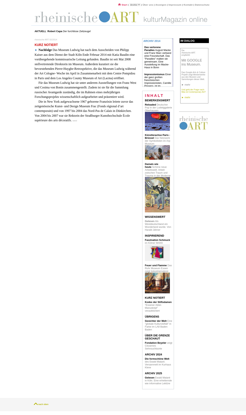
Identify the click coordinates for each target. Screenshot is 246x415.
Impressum (175, 4)
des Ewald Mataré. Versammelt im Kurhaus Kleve (158, 363)
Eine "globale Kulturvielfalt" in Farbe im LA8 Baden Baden (158, 325)
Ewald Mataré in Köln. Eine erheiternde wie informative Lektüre (158, 380)
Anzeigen (160, 4)
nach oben (43, 404)
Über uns (148, 4)
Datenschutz (202, 4)
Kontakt (188, 4)
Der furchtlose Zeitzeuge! (69, 31)
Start (122, 4)
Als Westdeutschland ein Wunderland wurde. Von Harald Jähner (158, 225)
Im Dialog (187, 40)
